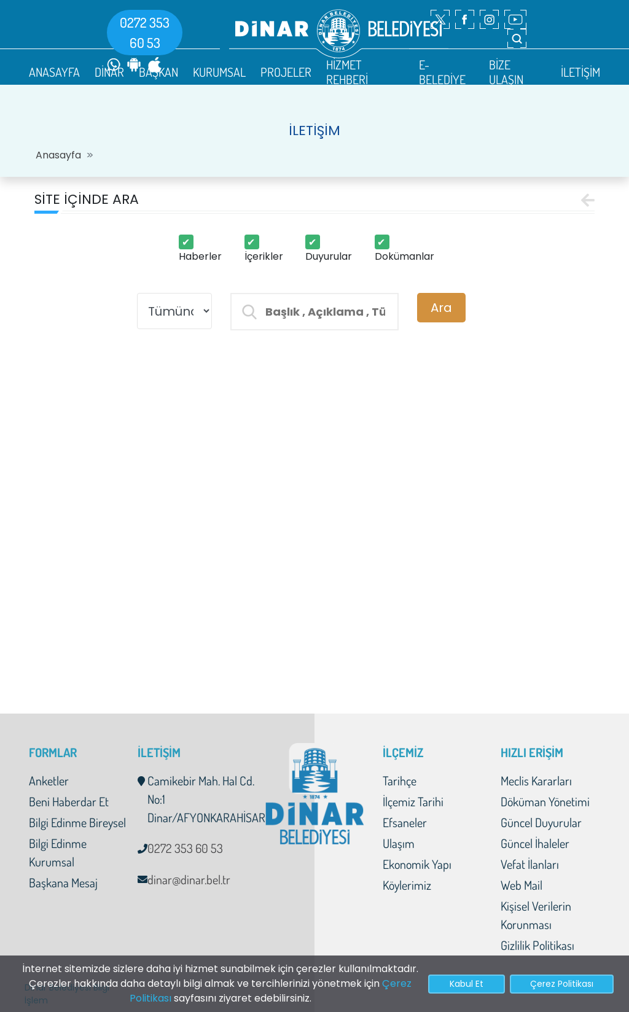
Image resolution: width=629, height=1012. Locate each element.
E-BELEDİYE (442, 71)
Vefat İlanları (530, 864)
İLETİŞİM (580, 72)
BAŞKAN (158, 72)
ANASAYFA (54, 72)
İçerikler (263, 256)
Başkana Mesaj (63, 882)
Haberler (200, 256)
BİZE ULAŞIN (506, 71)
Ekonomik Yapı (417, 864)
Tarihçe (399, 780)
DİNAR (109, 72)
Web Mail (521, 885)
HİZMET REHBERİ (347, 71)
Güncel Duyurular (541, 822)
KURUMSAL (219, 72)
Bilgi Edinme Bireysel (77, 822)
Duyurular (328, 256)
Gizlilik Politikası (537, 945)
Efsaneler (405, 822)
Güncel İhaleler (535, 843)
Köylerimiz (407, 885)
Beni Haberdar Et (69, 801)
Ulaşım (399, 843)
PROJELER (285, 72)
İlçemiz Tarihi (413, 801)
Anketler (49, 780)
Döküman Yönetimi (545, 801)
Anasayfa (58, 155)
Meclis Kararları (536, 780)
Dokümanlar (404, 256)
